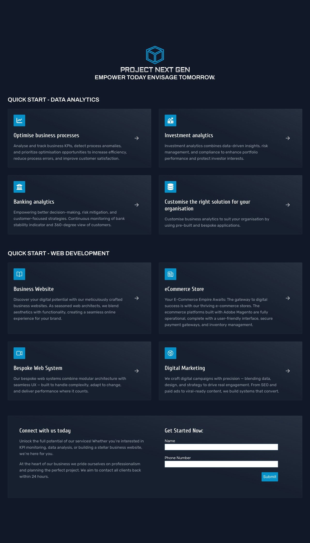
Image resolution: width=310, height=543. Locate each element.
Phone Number (178, 457)
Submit (269, 476)
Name (170, 441)
